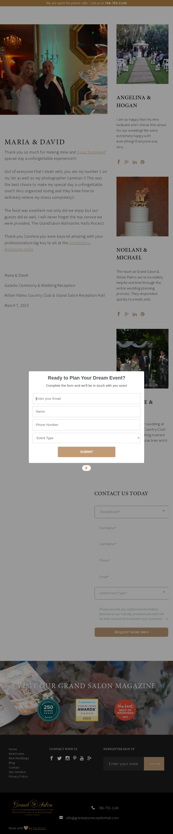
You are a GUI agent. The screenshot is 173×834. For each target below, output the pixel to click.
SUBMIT (86, 452)
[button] (87, 378)
